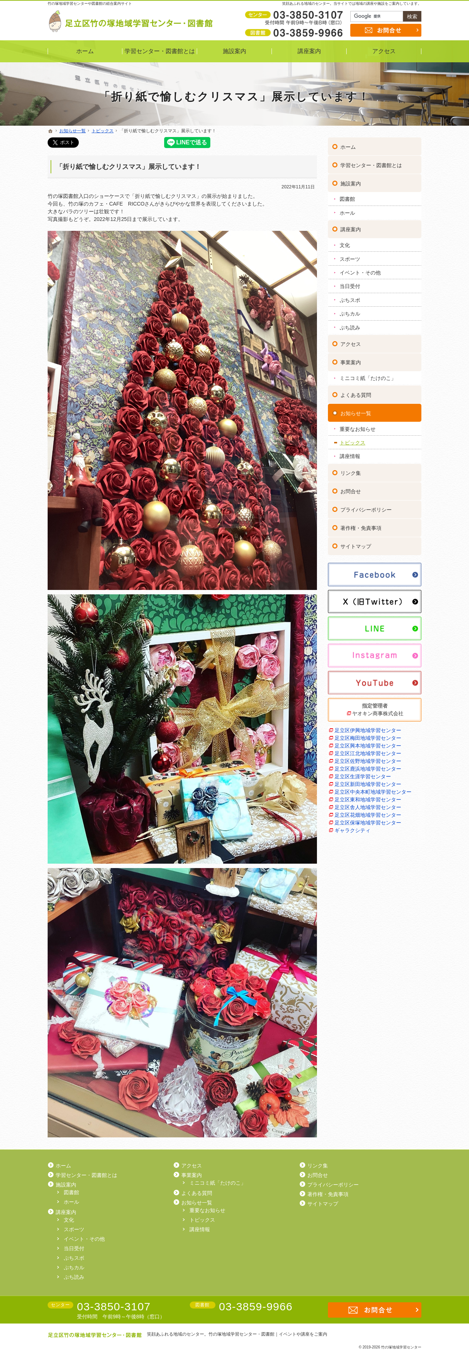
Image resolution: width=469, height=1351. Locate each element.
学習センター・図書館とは (371, 164)
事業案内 (350, 362)
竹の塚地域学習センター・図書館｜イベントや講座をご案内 (267, 1334)
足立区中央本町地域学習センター (373, 791)
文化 (345, 245)
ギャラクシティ (352, 830)
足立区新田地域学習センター (368, 783)
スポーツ (350, 258)
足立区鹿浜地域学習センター (368, 768)
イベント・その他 (360, 272)
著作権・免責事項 (360, 528)
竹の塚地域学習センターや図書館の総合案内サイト (90, 3)
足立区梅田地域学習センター (368, 737)
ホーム (348, 146)
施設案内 (350, 183)
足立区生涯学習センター (363, 776)
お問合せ (350, 491)
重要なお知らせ (358, 428)
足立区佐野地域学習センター (368, 760)
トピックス (352, 442)
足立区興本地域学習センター (368, 745)
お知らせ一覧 (355, 413)
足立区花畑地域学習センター (368, 814)
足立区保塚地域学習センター (368, 822)
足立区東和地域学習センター (368, 799)
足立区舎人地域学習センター (368, 806)
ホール (347, 212)
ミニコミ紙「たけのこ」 (368, 378)
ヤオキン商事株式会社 (377, 713)
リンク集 (350, 473)
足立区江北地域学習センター (368, 753)
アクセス (350, 344)
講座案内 (350, 229)
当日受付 (350, 286)
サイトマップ (355, 546)
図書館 (347, 199)
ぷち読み (350, 327)
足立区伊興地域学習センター (368, 729)
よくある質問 (355, 394)
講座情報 (350, 456)
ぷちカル (350, 313)
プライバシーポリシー (366, 509)
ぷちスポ (350, 299)
